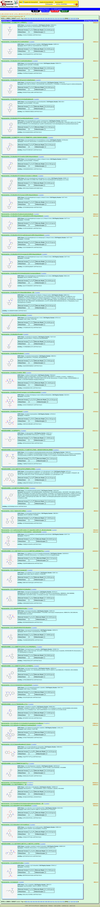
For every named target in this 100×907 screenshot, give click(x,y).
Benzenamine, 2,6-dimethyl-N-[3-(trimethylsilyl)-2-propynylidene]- (21, 273)
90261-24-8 (95, 273)
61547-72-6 (95, 531)
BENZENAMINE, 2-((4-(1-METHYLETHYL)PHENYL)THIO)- (18, 469)
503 (34, 18)
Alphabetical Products (43, 9)
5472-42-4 (96, 469)
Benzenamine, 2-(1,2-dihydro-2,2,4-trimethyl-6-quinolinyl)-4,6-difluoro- (22, 723)
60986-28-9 (95, 214)
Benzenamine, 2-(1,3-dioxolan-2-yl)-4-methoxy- (15, 824)
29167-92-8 (95, 118)
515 (63, 18)
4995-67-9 (96, 882)
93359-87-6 (95, 22)
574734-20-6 (95, 137)
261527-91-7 (95, 430)
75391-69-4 (95, 530)
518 (72, 18)
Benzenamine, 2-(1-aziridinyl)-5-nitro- (12, 863)
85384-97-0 (95, 60)
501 (29, 18)
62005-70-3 (95, 292)
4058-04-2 (96, 353)
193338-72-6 (95, 646)
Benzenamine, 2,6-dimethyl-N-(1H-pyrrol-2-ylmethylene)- (18, 80)
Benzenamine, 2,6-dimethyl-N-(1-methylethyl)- (15, 41)
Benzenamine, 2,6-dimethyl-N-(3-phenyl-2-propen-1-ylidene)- (19, 175)
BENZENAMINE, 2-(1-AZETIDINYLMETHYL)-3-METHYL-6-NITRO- (20, 843)
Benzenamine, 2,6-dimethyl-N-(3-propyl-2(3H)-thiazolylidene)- (19, 195)
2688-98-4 (96, 510)
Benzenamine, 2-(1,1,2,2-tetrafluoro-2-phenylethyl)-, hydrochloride (21, 532)
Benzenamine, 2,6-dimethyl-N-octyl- (12, 334)
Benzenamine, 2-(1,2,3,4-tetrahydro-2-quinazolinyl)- (16, 685)
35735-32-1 (95, 589)
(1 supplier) (30, 22)
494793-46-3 (95, 763)
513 (58, 18)
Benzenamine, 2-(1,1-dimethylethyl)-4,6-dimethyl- (16, 589)
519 (74, 18)
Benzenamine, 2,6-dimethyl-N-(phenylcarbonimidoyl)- (17, 214)
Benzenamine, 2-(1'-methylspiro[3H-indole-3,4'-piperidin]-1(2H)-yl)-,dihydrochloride (26, 530)
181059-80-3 (95, 551)
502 (31, 18)
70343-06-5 (95, 372)
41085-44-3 (95, 608)
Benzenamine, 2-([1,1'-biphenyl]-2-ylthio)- (13, 511)
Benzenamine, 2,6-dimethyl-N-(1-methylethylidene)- (16, 61)
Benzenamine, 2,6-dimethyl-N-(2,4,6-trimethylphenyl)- (17, 99)
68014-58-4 (95, 99)
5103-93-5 (96, 392)
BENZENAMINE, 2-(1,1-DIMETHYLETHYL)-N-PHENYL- (17, 666)
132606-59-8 (95, 803)
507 (44, 18)
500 (26, 18)
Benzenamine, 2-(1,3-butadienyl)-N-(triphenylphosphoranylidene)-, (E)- (22, 803)
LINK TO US (72, 905)
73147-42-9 (95, 334)
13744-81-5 (95, 411)
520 (77, 18)
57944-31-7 (95, 863)
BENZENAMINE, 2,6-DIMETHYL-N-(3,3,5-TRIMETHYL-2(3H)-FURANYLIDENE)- (24, 137)
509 (49, 18)
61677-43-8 (95, 235)
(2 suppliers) (56, 449)
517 (69, 18)
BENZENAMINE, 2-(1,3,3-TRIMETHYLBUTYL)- (15, 763)
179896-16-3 (95, 723)
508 (46, 18)
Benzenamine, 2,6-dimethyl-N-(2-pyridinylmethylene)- (17, 118)
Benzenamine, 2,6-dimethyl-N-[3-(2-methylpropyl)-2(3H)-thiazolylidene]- (22, 235)
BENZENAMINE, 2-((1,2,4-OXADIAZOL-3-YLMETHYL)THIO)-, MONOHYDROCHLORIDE (27, 449)
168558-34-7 (95, 665)
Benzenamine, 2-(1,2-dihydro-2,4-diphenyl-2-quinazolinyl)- (18, 725)
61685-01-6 (95, 41)
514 (61, 18)
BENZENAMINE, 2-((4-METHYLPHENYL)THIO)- (15, 488)
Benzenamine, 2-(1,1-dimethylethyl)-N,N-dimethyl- (16, 627)
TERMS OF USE (43, 905)
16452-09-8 (95, 488)
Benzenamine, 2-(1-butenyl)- (9, 882)
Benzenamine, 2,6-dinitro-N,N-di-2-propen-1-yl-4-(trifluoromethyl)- (21, 392)
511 (54, 18)
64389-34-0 (95, 824)
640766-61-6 (95, 782)
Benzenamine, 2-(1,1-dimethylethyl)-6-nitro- (14, 608)
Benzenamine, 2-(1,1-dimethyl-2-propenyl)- (14, 570)
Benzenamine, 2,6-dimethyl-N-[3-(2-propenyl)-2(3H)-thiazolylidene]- (21, 254)
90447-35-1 (95, 685)
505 (39, 18)
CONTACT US (65, 905)
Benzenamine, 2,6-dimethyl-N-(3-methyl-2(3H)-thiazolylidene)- (19, 156)
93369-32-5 (95, 80)
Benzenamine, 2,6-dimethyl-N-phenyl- (12, 353)
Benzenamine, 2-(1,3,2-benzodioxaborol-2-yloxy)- (16, 744)
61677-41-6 (95, 215)
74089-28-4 (95, 449)
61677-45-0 (95, 254)
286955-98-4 (95, 704)
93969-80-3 (95, 744)
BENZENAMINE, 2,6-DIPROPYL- (11, 430)
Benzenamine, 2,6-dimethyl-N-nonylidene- (14, 315)
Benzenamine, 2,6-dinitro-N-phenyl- (12, 411)
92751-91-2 (95, 315)
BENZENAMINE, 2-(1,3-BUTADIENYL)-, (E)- (14, 784)
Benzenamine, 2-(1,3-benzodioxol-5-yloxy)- (14, 782)
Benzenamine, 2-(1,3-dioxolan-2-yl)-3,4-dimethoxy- (16, 805)
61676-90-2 (95, 156)
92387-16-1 (95, 570)
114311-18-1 (95, 725)
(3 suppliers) (32, 488)
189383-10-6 (95, 843)
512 (56, 18)
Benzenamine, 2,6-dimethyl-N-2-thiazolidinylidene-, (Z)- (17, 292)
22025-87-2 (95, 627)
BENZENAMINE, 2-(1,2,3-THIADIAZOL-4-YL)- (14, 704)
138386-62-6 (95, 784)
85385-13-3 (95, 175)
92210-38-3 (95, 805)
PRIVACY (51, 905)
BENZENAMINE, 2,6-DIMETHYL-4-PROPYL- (14, 22)
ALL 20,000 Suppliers (56, 9)
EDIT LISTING (57, 905)
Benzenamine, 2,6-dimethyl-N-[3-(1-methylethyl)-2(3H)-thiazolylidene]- (22, 216)
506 (41, 18)
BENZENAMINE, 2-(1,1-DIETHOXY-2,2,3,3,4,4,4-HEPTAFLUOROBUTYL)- (22, 551)
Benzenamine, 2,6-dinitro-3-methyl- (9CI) (13, 372)
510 (51, 18)
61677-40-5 (95, 194)
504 (36, 18)
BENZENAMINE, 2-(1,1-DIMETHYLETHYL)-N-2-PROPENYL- (19, 646)
